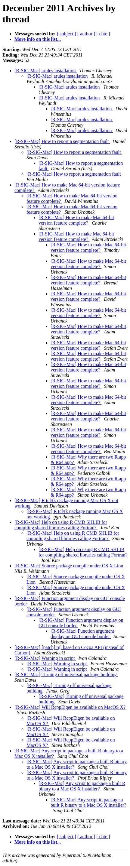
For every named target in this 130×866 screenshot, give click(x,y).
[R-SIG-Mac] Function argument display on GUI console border (82, 633)
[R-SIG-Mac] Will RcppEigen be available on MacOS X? (69, 707)
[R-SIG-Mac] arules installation (45, 70)
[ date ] (103, 33)
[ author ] (86, 33)
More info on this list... (37, 39)
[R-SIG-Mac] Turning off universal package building (66, 674)
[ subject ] (66, 33)
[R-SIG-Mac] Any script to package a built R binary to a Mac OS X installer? (82, 786)
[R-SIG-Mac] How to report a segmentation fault (62, 141)
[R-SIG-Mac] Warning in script (45, 658)
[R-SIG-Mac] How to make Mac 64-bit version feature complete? (76, 220)
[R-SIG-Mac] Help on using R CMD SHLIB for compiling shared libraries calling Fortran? (60, 525)
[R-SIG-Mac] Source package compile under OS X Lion (69, 565)
